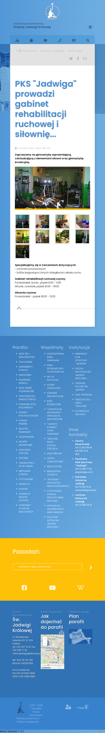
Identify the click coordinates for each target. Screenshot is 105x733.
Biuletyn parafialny (25, 430)
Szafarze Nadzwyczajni (55, 394)
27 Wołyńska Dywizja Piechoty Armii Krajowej (55, 495)
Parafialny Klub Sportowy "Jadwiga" (81, 358)
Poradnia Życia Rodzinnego (27, 406)
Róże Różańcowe (54, 403)
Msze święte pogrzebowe (26, 389)
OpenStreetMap (56, 665)
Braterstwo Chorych (54, 473)
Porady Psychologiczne (28, 414)
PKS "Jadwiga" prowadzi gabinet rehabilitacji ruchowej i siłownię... (76, 51)
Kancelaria (25, 374)
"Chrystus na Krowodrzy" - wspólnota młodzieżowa (55, 414)
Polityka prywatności (27, 718)
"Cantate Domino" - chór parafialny (53, 428)
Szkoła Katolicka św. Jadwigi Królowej (83, 373)
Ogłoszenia (25, 361)
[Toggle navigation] (90, 27)
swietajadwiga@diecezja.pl (27, 653)
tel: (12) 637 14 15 (22, 646)
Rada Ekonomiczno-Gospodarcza (55, 368)
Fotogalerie (26, 479)
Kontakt (23, 488)
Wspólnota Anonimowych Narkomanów (55, 509)
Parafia (45, 51)
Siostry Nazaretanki (25, 443)
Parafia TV (24, 484)
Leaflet (44, 665)
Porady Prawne (23, 422)
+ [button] (45, 638)
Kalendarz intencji (24, 381)
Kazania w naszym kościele (24, 497)
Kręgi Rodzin (54, 466)
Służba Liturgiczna (53, 386)
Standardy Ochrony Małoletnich (26, 508)
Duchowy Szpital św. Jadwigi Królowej (53, 522)
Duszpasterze (26, 436)
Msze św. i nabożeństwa (26, 355)
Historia (23, 458)
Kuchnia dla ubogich (82, 412)
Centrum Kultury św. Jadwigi (81, 386)
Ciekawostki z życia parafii (59, 51)
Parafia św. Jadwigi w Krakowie (31, 51)
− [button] (45, 643)
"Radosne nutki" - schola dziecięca (52, 443)
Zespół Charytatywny (55, 460)
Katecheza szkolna (25, 451)
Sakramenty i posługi (26, 368)
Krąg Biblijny (54, 453)
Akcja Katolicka (52, 378)
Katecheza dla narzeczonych (27, 397)
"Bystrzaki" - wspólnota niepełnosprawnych (58, 483)
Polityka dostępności (28, 721)
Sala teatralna (83, 394)
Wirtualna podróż (24, 472)
